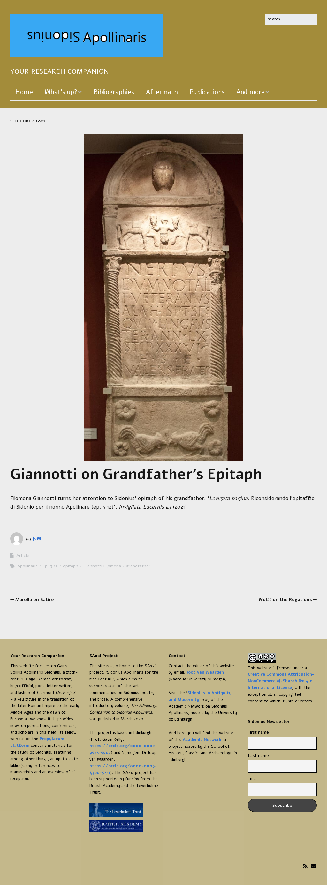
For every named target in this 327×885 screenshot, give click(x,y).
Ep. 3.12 (50, 566)
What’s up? (61, 92)
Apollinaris (27, 566)
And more (250, 92)
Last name (258, 756)
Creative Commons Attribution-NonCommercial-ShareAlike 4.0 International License (281, 681)
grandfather (138, 566)
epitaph (70, 566)
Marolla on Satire (34, 599)
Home (24, 92)
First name (258, 732)
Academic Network (202, 740)
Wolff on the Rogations (285, 599)
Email (253, 779)
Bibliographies (114, 92)
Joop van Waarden (205, 672)
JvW (36, 539)
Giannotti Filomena (102, 566)
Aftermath (162, 92)
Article (22, 555)
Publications (207, 92)
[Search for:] (291, 19)
